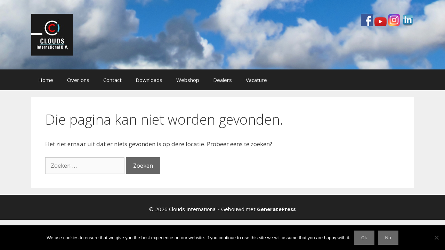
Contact (112, 79)
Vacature (256, 79)
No (388, 237)
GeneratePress (276, 209)
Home (45, 79)
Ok (364, 237)
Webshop (187, 79)
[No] (436, 237)
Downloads (149, 79)
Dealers (222, 79)
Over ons (78, 79)
